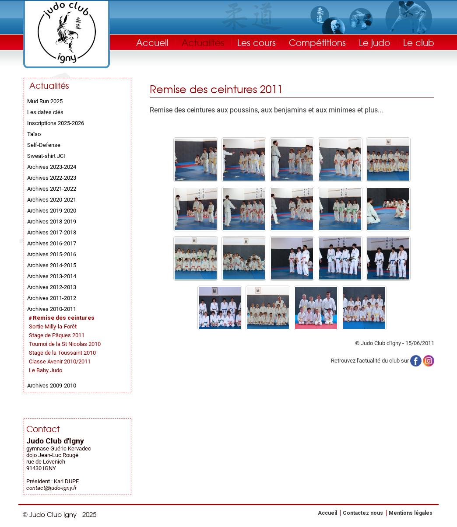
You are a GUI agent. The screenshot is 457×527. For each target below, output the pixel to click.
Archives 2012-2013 (51, 287)
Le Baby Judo (45, 370)
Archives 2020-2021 (51, 199)
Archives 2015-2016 (51, 254)
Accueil (152, 42)
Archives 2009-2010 (51, 385)
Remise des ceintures (64, 317)
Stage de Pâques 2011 (56, 335)
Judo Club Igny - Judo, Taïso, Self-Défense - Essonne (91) (66, 32)
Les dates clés (45, 112)
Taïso (34, 134)
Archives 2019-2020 (51, 210)
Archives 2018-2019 (51, 221)
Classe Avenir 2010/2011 (60, 361)
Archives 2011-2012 (51, 298)
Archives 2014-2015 (51, 265)
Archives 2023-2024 (51, 167)
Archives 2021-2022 (51, 188)
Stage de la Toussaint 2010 (62, 352)
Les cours (256, 42)
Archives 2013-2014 (51, 276)
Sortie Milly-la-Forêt (53, 326)
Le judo (374, 42)
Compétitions (317, 42)
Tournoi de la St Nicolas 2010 (65, 344)
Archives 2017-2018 (51, 232)
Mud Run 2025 (45, 101)
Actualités (203, 42)
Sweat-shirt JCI (46, 156)
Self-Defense (43, 145)
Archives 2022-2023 (51, 178)
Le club (418, 42)
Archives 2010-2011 (51, 309)
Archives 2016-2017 (51, 243)
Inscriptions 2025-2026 (55, 123)
